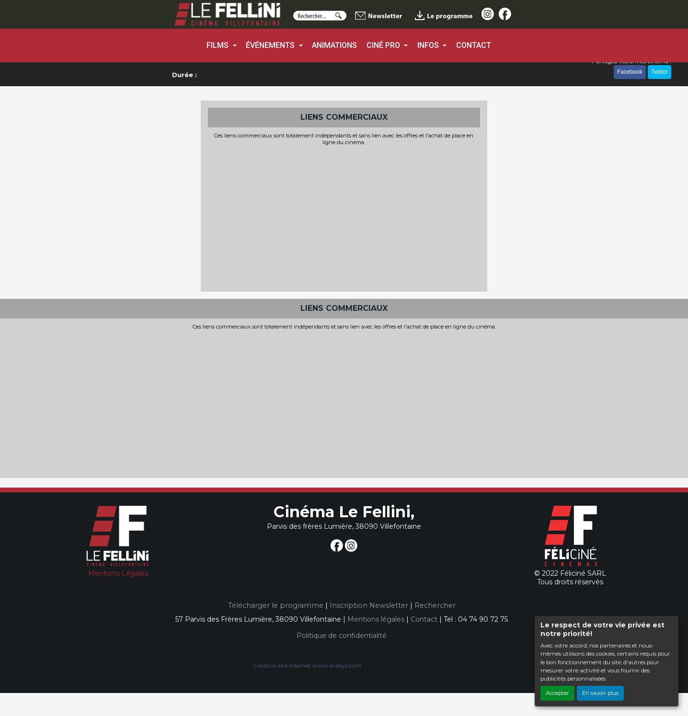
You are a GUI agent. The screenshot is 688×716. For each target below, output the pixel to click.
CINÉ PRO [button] (384, 45)
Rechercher (435, 605)
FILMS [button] (218, 45)
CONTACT (473, 45)
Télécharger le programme (275, 605)
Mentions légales (375, 619)
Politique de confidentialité (342, 635)
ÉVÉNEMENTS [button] (271, 45)
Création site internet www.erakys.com (307, 665)
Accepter (557, 693)
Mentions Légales (118, 573)
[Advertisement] (344, 217)
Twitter (659, 71)
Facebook (629, 71)
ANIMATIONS (334, 45)
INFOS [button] (429, 45)
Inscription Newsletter (369, 605)
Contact (424, 619)
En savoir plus (600, 693)
